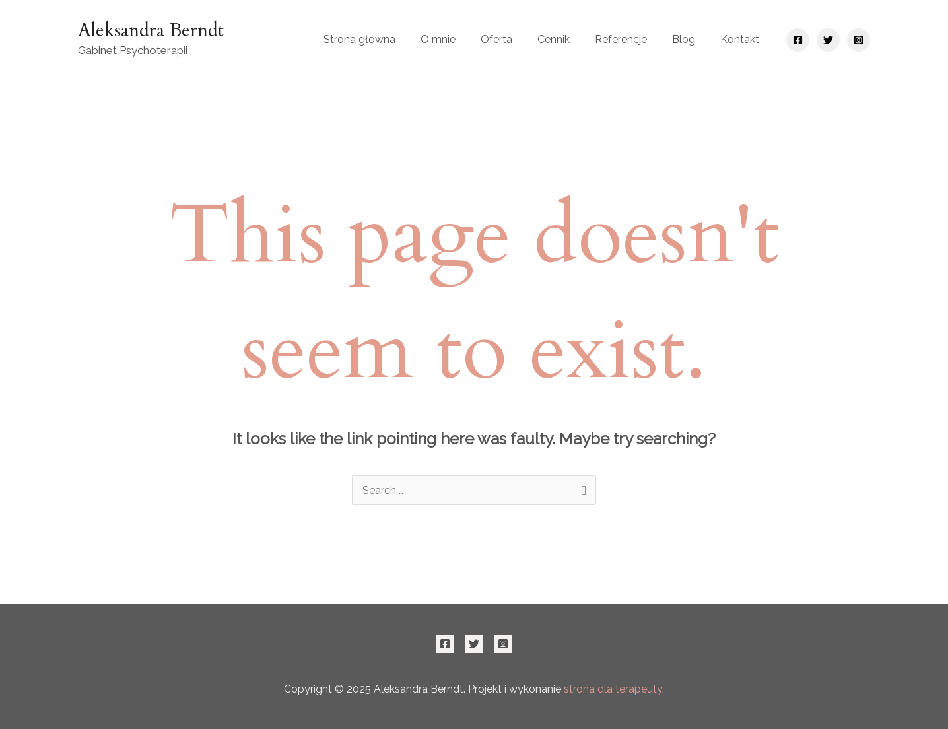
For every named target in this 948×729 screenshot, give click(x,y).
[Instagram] (858, 40)
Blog (683, 39)
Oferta (496, 39)
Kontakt (739, 39)
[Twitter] (828, 40)
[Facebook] (797, 40)
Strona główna (359, 39)
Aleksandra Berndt (151, 30)
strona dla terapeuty (613, 689)
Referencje (621, 39)
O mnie (438, 39)
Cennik (553, 39)
